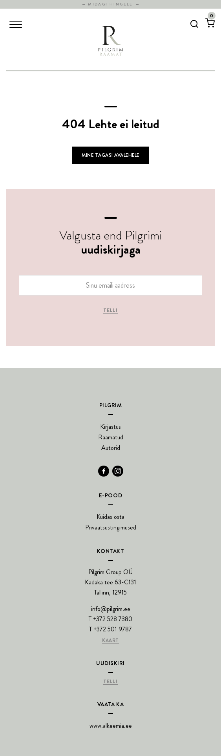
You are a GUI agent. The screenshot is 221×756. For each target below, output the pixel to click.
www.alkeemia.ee (110, 725)
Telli (110, 311)
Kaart (110, 641)
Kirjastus (110, 426)
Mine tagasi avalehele (110, 155)
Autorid (110, 447)
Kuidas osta (110, 516)
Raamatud (110, 437)
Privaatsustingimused (110, 527)
